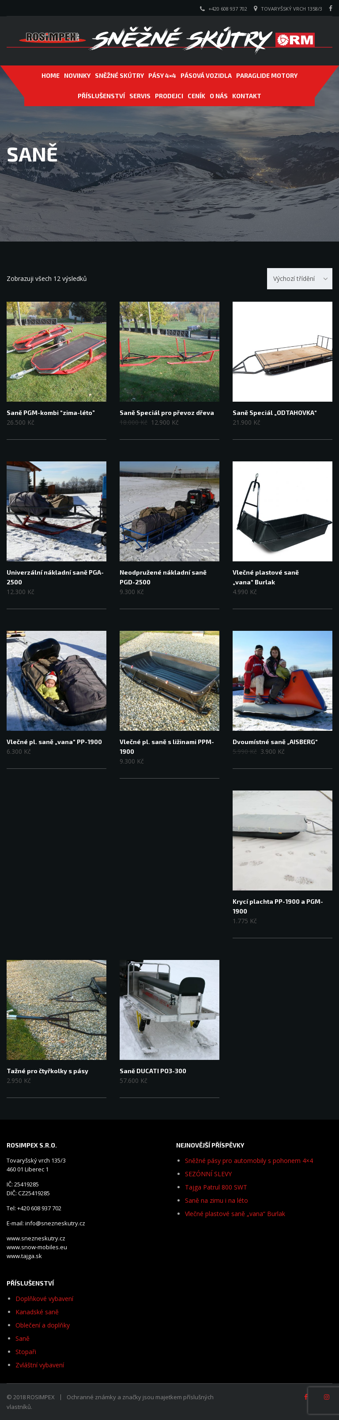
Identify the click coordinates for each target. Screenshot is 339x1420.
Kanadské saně (37, 1312)
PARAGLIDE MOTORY (267, 75)
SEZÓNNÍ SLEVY (208, 1174)
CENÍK (196, 96)
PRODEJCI (169, 96)
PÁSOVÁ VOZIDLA (206, 75)
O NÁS (219, 96)
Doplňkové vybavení (44, 1298)
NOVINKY (77, 75)
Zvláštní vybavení (39, 1365)
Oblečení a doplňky (42, 1325)
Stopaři (25, 1351)
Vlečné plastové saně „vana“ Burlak (235, 1213)
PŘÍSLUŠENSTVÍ (101, 96)
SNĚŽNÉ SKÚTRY (119, 75)
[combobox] (299, 278)
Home (50, 75)
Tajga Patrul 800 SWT (216, 1187)
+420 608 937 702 (227, 8)
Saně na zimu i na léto (216, 1200)
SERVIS (140, 96)
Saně (22, 1338)
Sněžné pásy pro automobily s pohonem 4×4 (249, 1160)
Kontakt (246, 96)
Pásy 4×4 (162, 75)
